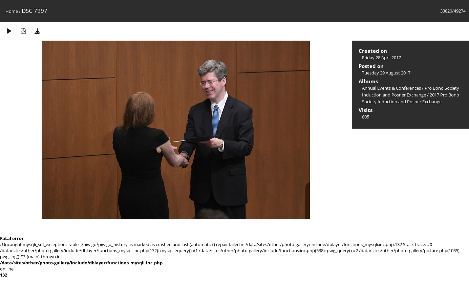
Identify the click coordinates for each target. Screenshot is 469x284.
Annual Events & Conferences (391, 88)
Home (11, 11)
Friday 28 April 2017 (381, 57)
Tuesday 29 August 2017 (386, 73)
